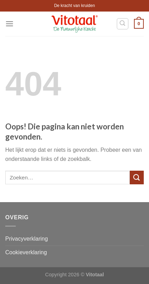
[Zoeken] (123, 23)
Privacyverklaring (26, 239)
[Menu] (9, 23)
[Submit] (137, 177)
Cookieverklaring (26, 252)
